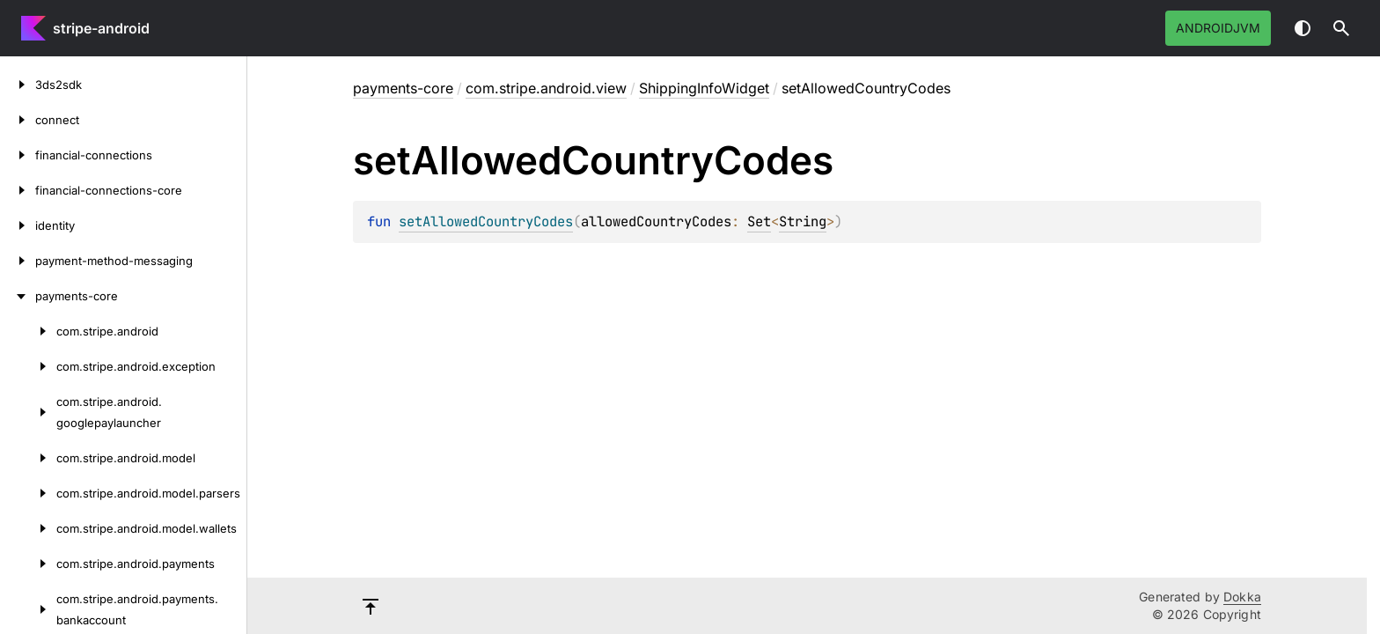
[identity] (17, 225)
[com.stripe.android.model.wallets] (28, 528)
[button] (1341, 28)
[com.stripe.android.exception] (28, 366)
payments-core (403, 88)
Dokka (1242, 596)
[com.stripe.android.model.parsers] (28, 493)
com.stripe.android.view (546, 88)
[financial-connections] (17, 155)
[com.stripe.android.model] (28, 458)
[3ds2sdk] (17, 84)
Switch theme (1302, 28)
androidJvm (1218, 27)
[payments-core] (17, 295)
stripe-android (101, 28)
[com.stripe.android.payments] (28, 563)
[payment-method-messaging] (17, 260)
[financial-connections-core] (17, 190)
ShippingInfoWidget (704, 88)
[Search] (1341, 28)
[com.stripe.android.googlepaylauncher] (28, 412)
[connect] (17, 119)
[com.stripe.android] (28, 331)
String (802, 221)
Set (759, 221)
